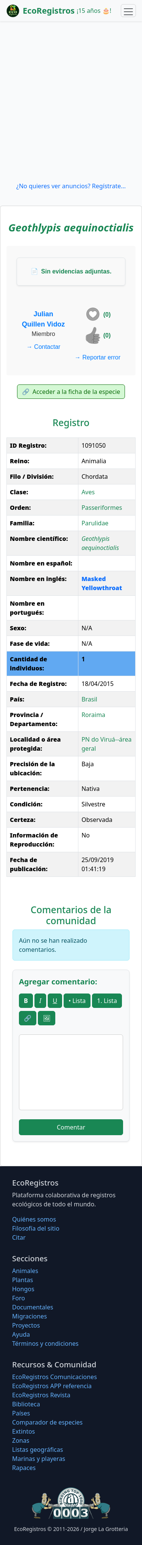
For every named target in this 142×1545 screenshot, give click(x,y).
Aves (88, 492)
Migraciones (29, 1316)
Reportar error (97, 357)
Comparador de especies (47, 1422)
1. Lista (107, 1001)
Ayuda (21, 1334)
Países (21, 1413)
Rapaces (24, 1468)
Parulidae (94, 523)
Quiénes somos (34, 1219)
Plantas (22, 1280)
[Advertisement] (71, 101)
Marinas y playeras (38, 1458)
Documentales (32, 1307)
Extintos (23, 1431)
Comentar (71, 1127)
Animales (25, 1271)
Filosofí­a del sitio (35, 1228)
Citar (19, 1237)
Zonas (20, 1440)
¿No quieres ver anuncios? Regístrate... (71, 186)
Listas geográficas (37, 1449)
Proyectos (26, 1325)
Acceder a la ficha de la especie (71, 391)
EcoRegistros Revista (41, 1395)
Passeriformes (101, 507)
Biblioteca (26, 1404)
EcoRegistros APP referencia (52, 1386)
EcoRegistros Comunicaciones (54, 1377)
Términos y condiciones (45, 1343)
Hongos (23, 1289)
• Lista (77, 1001)
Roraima (93, 715)
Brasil (89, 699)
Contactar (44, 347)
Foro (18, 1298)
